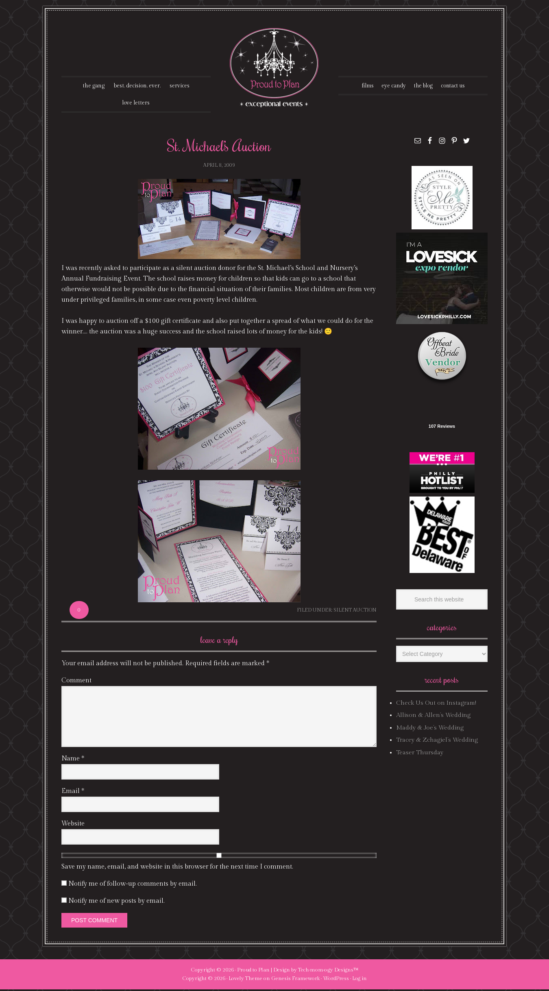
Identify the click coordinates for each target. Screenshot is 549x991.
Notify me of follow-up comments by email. (132, 885)
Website (73, 825)
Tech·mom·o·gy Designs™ (328, 971)
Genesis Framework (295, 980)
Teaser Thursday (419, 753)
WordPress (336, 980)
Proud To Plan (275, 68)
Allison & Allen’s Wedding (433, 716)
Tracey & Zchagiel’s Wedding (437, 741)
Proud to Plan (253, 971)
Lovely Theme (245, 980)
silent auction (355, 611)
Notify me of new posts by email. (116, 902)
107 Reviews (442, 427)
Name (72, 760)
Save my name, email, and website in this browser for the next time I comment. (177, 868)
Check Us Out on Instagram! (436, 704)
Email (72, 792)
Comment (76, 682)
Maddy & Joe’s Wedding (430, 729)
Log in (359, 980)
